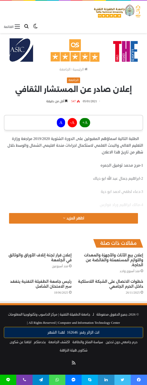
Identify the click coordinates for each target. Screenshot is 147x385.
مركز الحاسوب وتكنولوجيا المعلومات (32, 314)
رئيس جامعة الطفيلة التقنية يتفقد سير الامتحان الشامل (41, 284)
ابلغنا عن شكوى (20, 342)
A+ (85, 122)
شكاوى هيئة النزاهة (74, 350)
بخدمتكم (40, 342)
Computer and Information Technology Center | (73, 322)
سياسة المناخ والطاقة (87, 342)
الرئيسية (80, 69)
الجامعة (64, 69)
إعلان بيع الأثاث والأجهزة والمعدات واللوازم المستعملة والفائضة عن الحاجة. (113, 260)
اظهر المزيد (73, 218)
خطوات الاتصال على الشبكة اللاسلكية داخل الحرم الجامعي (110, 284)
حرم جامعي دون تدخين (121, 342)
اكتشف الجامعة (59, 342)
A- (72, 122)
